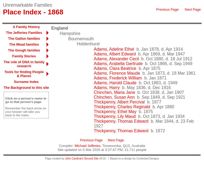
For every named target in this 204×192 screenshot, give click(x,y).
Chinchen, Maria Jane (114, 92)
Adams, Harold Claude (115, 83)
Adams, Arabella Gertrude (118, 63)
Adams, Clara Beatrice (115, 68)
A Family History (26, 27)
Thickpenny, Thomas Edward (121, 121)
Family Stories (24, 56)
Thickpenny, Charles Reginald (122, 107)
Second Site (91, 158)
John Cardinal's (74, 158)
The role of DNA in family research (23, 64)
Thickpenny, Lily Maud (115, 116)
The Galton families (24, 39)
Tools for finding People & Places (24, 74)
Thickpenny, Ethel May (115, 111)
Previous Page (167, 9)
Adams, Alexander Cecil (116, 59)
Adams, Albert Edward (115, 54)
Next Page (193, 9)
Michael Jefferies (87, 146)
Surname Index (26, 82)
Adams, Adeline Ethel (114, 49)
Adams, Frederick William (118, 78)
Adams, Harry (107, 87)
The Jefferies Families (24, 33)
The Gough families (24, 50)
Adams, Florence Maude (117, 73)
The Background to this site (26, 88)
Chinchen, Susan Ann (114, 97)
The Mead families (24, 44)
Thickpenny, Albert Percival (119, 102)
